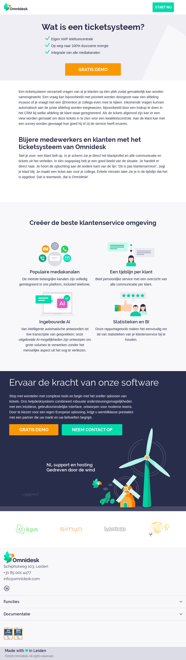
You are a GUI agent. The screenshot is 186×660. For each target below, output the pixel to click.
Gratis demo (93, 69)
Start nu (163, 7)
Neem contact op (92, 429)
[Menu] (180, 7)
